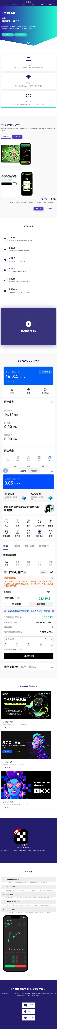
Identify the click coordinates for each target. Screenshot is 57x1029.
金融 (42, 4)
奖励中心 (51, 4)
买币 (6, 4)
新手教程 (14, 4)
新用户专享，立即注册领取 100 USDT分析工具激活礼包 (16, 28)
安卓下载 (20, 34)
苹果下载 (8, 34)
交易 (33, 4)
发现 (24, 4)
